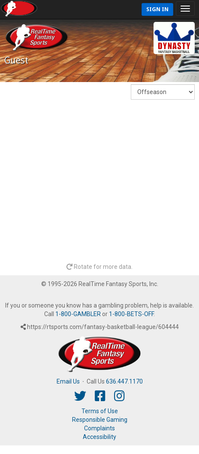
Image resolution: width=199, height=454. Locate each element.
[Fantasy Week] (163, 92)
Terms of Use (99, 411)
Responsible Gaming (99, 419)
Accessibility (99, 436)
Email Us (68, 381)
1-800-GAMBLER (78, 314)
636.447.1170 (124, 381)
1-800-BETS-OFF (131, 314)
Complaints (99, 428)
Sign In (157, 9)
